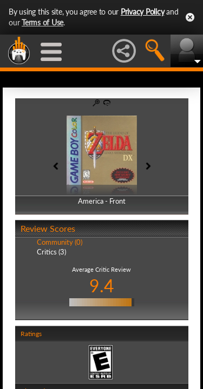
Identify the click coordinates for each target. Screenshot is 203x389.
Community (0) (59, 242)
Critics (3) (51, 251)
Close (190, 17)
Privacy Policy (143, 11)
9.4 (101, 285)
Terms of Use (42, 22)
